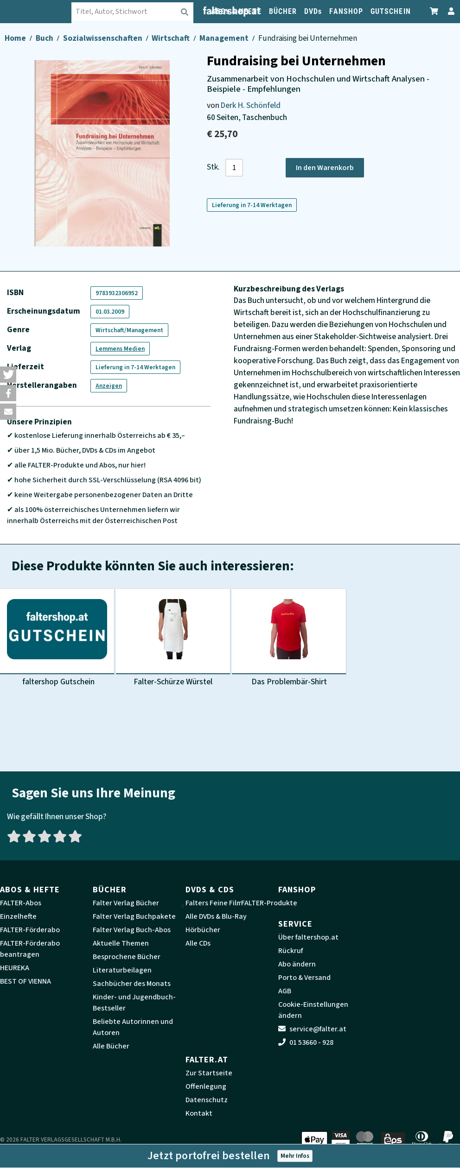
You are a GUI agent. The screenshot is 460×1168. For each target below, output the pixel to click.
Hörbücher (202, 930)
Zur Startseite (208, 1073)
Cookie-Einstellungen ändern (313, 1010)
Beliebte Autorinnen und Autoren (133, 1027)
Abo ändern (297, 964)
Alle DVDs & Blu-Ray (216, 916)
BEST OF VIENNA (25, 981)
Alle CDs (198, 943)
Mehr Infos (295, 1155)
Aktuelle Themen (121, 943)
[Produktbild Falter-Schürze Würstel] (173, 638)
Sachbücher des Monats (132, 984)
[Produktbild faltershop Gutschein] (57, 638)
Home (16, 38)
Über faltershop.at (308, 937)
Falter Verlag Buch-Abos (132, 930)
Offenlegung (205, 1086)
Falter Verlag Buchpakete (134, 916)
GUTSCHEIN (391, 11)
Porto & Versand (304, 977)
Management (224, 38)
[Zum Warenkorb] (434, 11)
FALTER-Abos (20, 903)
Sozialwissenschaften (103, 38)
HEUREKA (14, 968)
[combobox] (139, 11)
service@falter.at (312, 1029)
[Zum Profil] (449, 11)
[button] (8, 374)
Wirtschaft (171, 38)
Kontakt (198, 1113)
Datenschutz (206, 1100)
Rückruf (290, 951)
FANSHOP (346, 11)
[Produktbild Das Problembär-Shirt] (289, 638)
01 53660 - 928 (305, 1042)
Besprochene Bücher (126, 957)
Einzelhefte (18, 916)
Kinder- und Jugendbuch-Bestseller (134, 1002)
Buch (45, 38)
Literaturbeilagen (122, 970)
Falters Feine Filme (216, 903)
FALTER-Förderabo (30, 930)
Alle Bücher (111, 1046)
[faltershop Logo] (43, 11)
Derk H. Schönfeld (251, 105)
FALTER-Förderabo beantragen (30, 949)
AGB (284, 991)
